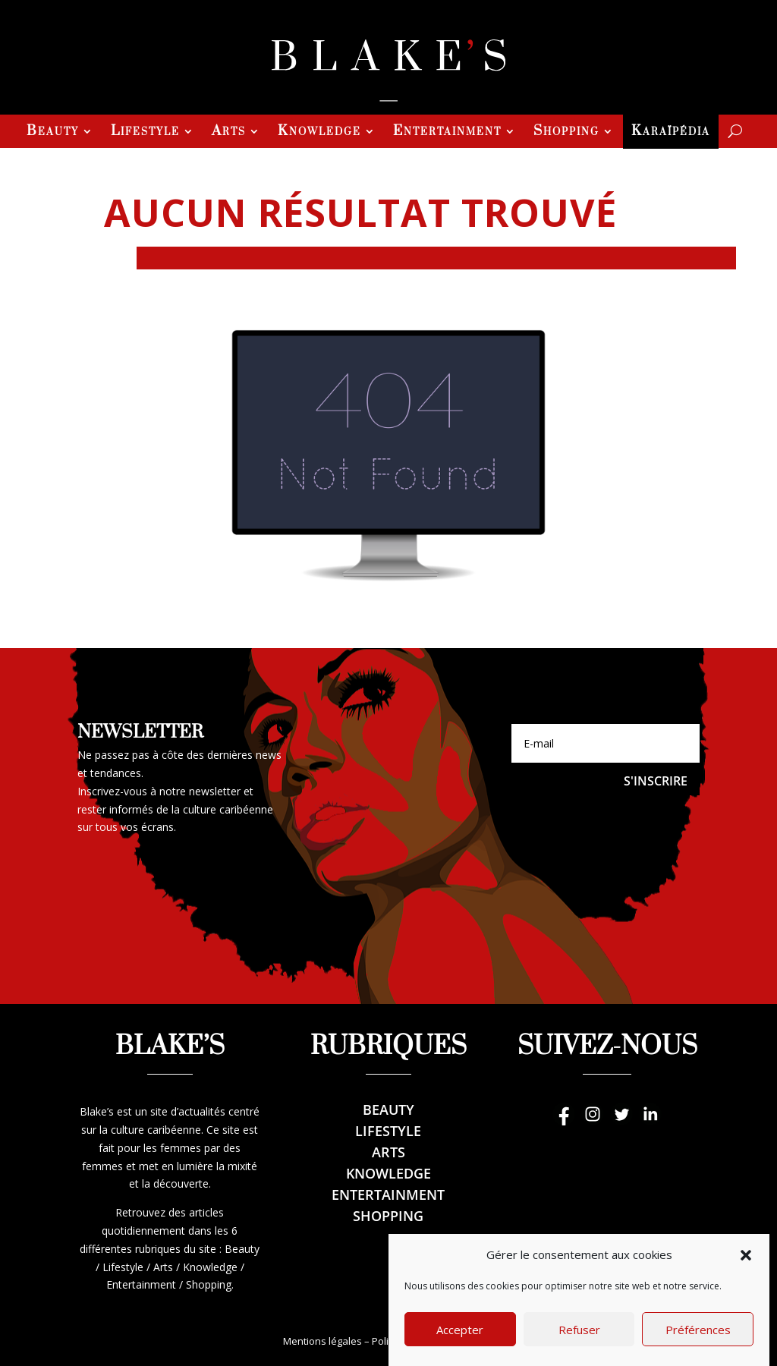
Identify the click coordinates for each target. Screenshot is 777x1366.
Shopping (566, 133)
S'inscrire (655, 781)
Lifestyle (145, 133)
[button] (745, 1278)
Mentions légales (322, 1341)
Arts (229, 133)
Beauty (53, 133)
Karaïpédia (670, 133)
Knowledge (319, 133)
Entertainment (447, 133)
